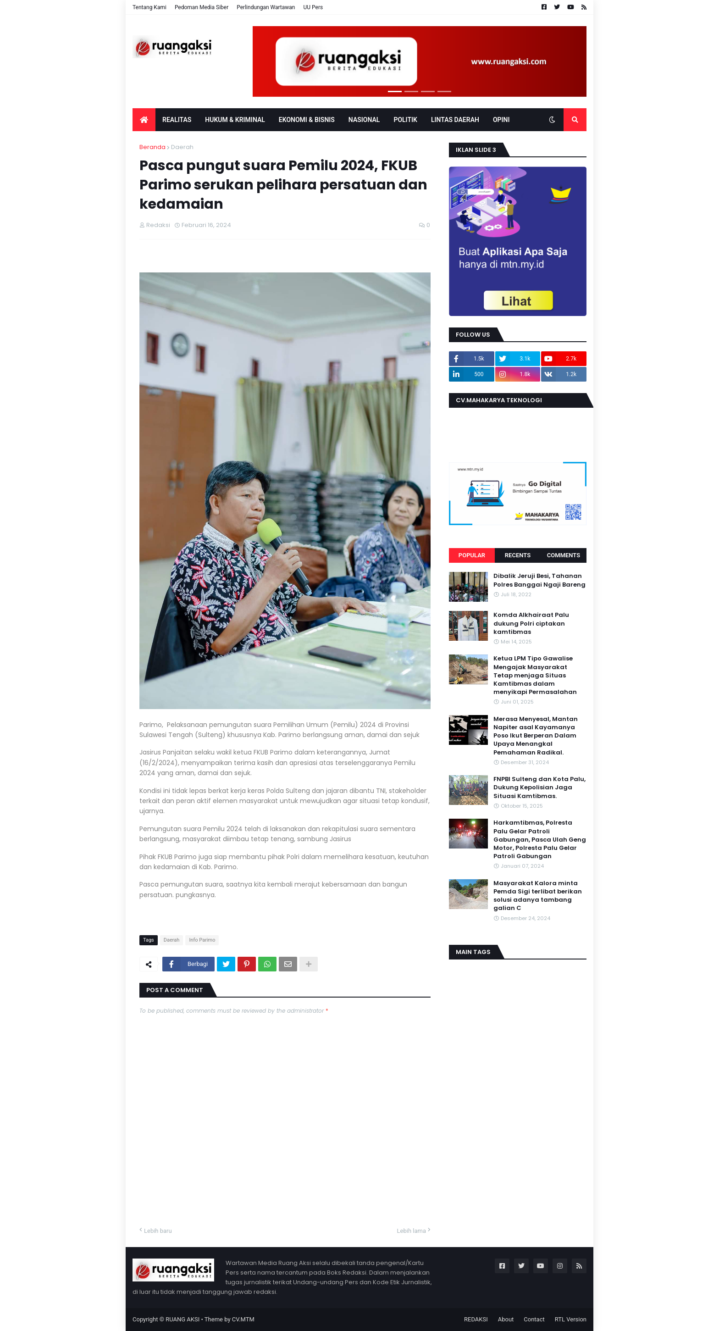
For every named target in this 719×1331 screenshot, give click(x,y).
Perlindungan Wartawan (266, 7)
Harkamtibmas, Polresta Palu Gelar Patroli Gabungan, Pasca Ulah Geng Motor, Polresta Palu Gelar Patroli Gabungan (539, 839)
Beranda (152, 147)
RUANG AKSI (182, 1319)
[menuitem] (144, 119)
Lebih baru (158, 1230)
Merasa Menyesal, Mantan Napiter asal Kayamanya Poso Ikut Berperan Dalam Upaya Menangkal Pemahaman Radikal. (535, 736)
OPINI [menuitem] (501, 119)
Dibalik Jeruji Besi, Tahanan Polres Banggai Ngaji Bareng (539, 580)
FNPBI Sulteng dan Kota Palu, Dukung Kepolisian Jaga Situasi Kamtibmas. (539, 787)
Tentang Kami (149, 7)
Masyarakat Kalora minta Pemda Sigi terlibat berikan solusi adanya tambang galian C (537, 896)
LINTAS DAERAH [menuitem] (455, 119)
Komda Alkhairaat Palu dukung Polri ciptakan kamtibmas (531, 623)
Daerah (182, 147)
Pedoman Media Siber (201, 7)
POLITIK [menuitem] (405, 119)
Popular (472, 555)
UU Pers (313, 7)
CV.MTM (243, 1319)
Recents (518, 555)
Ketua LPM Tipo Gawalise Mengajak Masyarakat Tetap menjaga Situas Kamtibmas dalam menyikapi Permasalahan (535, 675)
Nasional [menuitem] (364, 119)
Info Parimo (202, 940)
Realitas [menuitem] (176, 119)
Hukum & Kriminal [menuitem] (235, 119)
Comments (563, 555)
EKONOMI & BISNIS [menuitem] (307, 119)
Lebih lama (411, 1230)
